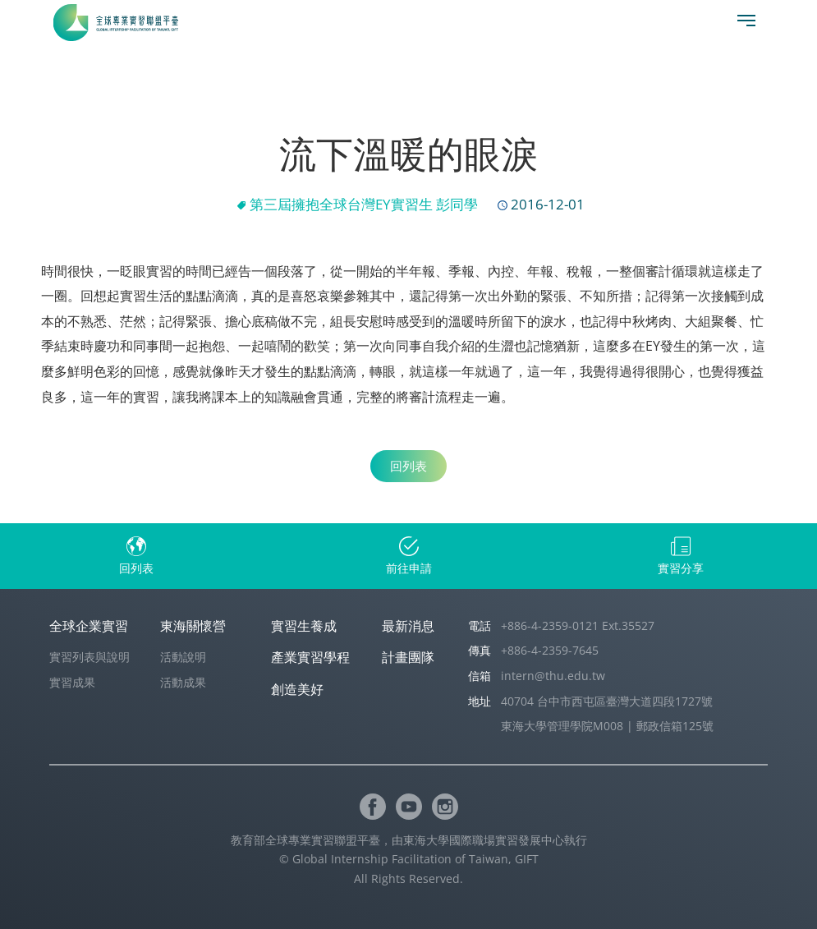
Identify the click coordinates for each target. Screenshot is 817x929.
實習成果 (72, 682)
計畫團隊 (408, 657)
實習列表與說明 (89, 657)
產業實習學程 (310, 657)
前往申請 (409, 568)
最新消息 (408, 626)
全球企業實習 (88, 626)
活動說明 (183, 657)
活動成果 (183, 682)
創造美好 (297, 689)
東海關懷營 (193, 626)
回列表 (408, 466)
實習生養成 (304, 626)
